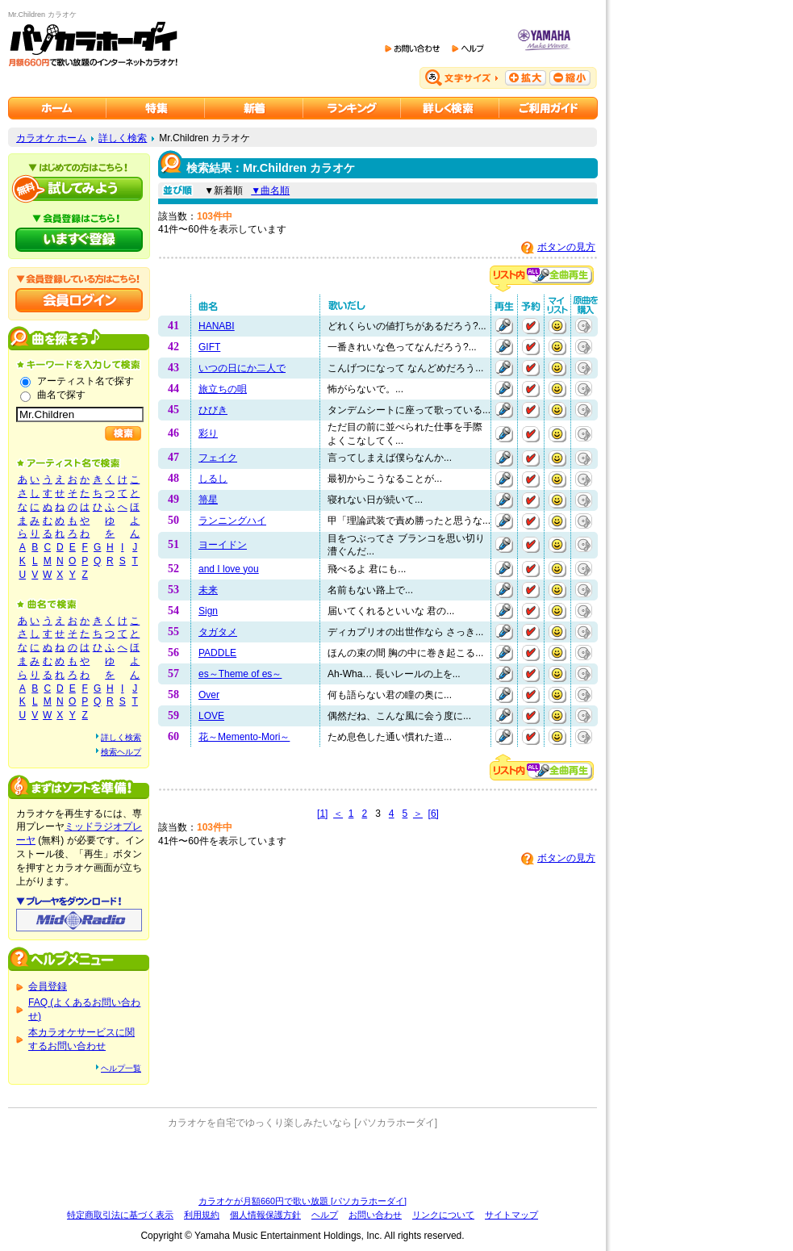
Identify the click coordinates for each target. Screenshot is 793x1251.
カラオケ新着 (254, 108)
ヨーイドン (222, 544)
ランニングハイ (232, 520)
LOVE (211, 716)
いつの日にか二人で (242, 368)
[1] (322, 813)
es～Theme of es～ (240, 674)
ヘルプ (324, 1215)
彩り (208, 433)
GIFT (209, 347)
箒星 (208, 499)
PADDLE (217, 653)
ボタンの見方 (566, 247)
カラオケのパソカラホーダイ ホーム (57, 108)
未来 (208, 590)
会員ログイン (79, 300)
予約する (531, 326)
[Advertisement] (302, 1162)
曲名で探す (61, 394)
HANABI (216, 326)
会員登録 (47, 986)
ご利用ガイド (548, 108)
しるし (212, 478)
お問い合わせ (375, 1215)
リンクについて (443, 1215)
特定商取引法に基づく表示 (120, 1215)
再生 (504, 326)
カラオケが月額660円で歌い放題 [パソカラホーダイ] (302, 1201)
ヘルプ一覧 (121, 1068)
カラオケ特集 (155, 108)
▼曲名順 (270, 190)
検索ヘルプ (121, 751)
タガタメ (217, 632)
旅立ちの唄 (222, 389)
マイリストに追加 (557, 326)
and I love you (228, 569)
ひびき (212, 410)
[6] (433, 813)
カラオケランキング (352, 108)
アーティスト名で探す (85, 381)
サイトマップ (511, 1215)
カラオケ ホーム (51, 138)
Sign (208, 611)
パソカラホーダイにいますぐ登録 (79, 240)
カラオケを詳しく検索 (450, 108)
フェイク (217, 457)
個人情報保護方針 (265, 1215)
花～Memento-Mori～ (244, 737)
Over (208, 695)
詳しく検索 (122, 138)
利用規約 (201, 1215)
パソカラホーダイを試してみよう (79, 189)
